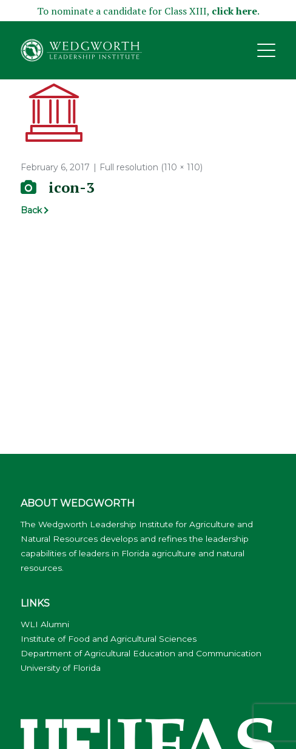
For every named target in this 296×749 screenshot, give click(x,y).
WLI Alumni (45, 624)
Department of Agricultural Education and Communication (141, 653)
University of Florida (61, 668)
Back (31, 210)
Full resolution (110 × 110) (151, 167)
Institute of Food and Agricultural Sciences (109, 639)
